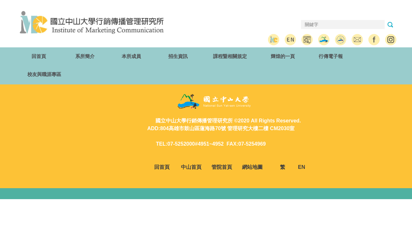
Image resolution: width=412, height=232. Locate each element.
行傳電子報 (331, 56)
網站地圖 (253, 167)
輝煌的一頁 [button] (283, 56)
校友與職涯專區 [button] (44, 74)
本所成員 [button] (131, 56)
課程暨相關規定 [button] (230, 56)
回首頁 (39, 56)
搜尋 (390, 24)
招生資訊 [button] (178, 56)
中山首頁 (191, 167)
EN (301, 167)
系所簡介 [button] (85, 56)
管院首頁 (221, 167)
